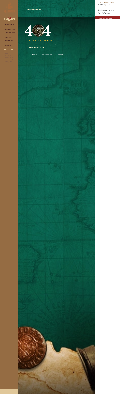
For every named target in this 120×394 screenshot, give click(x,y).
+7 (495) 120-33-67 (104, 4)
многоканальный (102, 6)
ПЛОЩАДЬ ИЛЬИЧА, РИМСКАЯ (107, 2)
